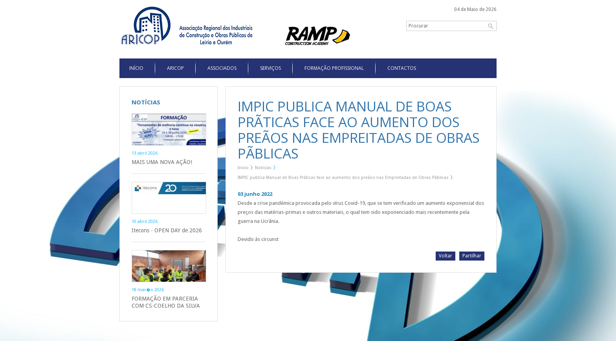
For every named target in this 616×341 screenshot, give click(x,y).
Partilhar (471, 256)
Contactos (401, 68)
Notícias (263, 167)
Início (243, 167)
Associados (221, 68)
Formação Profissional (334, 68)
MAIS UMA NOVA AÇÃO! (162, 162)
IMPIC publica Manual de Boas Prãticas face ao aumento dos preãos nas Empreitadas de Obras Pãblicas (343, 177)
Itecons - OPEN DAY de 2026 (167, 230)
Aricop (175, 68)
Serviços (270, 68)
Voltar (445, 256)
